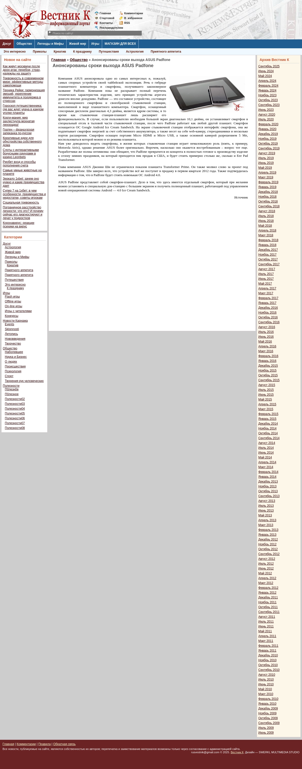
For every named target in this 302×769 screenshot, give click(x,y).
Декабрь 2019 (268, 134)
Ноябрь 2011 (267, 602)
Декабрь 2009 (268, 708)
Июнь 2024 (266, 71)
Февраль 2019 (268, 182)
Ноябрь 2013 (267, 486)
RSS (127, 22)
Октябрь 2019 (268, 143)
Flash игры (12, 296)
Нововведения (15, 339)
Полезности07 (15, 423)
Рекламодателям (109, 27)
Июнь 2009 (266, 732)
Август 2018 (266, 211)
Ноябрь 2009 (267, 713)
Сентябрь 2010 (269, 670)
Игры (95, 43)
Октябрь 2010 (268, 665)
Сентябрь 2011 (269, 612)
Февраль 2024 (268, 85)
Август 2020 (266, 114)
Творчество (13, 343)
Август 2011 (266, 617)
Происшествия (15, 366)
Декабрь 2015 (268, 365)
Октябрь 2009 (268, 718)
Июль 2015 (266, 390)
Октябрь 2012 (268, 549)
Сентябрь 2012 (269, 554)
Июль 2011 (266, 621)
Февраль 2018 (268, 240)
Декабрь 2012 (268, 539)
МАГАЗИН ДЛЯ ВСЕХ (120, 43)
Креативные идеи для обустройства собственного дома (22, 141)
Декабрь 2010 (268, 655)
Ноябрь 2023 (267, 95)
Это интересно (15, 51)
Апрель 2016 (267, 346)
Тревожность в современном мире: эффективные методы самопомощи (23, 81)
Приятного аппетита (166, 51)
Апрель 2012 (267, 578)
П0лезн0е (12, 389)
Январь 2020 (267, 129)
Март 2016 (265, 351)
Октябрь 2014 (268, 433)
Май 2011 (265, 631)
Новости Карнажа (15, 320)
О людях (11, 361)
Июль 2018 (266, 216)
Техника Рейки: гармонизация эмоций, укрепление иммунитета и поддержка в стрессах (24, 95)
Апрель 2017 (267, 288)
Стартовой (107, 18)
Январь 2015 (267, 419)
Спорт (9, 376)
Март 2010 (265, 694)
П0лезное (12, 394)
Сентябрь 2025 (269, 66)
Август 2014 (266, 443)
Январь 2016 (267, 361)
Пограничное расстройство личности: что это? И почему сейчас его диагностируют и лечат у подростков (23, 213)
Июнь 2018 (266, 221)
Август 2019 (266, 153)
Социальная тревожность (21, 202)
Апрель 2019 (267, 172)
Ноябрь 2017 (267, 254)
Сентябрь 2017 (269, 264)
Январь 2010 (267, 703)
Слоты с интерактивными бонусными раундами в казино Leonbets (21, 153)
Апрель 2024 (267, 81)
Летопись (11, 334)
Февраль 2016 (268, 356)
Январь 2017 (267, 303)
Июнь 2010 (266, 684)
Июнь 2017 (266, 279)
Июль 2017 (266, 274)
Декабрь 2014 (268, 423)
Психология (13, 371)
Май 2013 (265, 515)
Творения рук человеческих (24, 381)
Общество (24, 43)
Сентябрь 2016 (269, 322)
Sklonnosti (12, 329)
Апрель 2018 (267, 230)
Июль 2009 (266, 728)
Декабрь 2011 (268, 597)
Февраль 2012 (268, 588)
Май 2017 (265, 283)
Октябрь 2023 (268, 100)
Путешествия (109, 51)
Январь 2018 (267, 245)
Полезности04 (15, 408)
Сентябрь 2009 (269, 723)
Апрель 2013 (267, 520)
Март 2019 (265, 177)
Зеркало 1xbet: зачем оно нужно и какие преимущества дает (23, 182)
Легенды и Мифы (50, 43)
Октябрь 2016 (268, 317)
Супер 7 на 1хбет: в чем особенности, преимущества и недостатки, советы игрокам (24, 194)
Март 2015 (265, 409)
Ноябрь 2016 (267, 312)
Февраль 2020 (268, 124)
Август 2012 (266, 559)
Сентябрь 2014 (269, 438)
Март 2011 (265, 641)
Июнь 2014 (266, 452)
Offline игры (13, 301)
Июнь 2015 (266, 394)
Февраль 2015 (268, 414)
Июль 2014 (266, 448)
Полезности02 (15, 399)
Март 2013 (265, 525)
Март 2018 (265, 235)
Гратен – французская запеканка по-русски (18, 131)
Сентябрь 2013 (269, 496)
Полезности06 (15, 418)
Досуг (7, 43)
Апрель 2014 (267, 462)
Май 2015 (265, 399)
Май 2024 (265, 76)
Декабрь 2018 (268, 192)
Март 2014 (265, 467)
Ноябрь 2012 (267, 544)
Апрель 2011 (267, 636)
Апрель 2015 (267, 404)
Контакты (106, 22)
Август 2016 (266, 327)
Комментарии (133, 13)
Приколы (39, 51)
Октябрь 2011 (268, 607)
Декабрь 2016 (268, 308)
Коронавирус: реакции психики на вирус (18, 224)
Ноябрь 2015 (267, 370)
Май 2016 (265, 341)
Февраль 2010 (268, 699)
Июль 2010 (266, 679)
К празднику (82, 51)
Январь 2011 (267, 650)
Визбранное (133, 18)
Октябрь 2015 (268, 375)
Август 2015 (266, 385)
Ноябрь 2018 (267, 196)
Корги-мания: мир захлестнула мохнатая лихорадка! (19, 121)
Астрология (135, 51)
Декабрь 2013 (268, 481)
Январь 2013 (267, 534)
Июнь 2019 (266, 163)
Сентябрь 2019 (269, 148)
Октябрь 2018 (268, 201)
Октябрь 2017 (268, 259)
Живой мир (77, 43)
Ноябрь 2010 (267, 660)
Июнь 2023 (266, 110)
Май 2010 (265, 689)
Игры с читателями (18, 311)
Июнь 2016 (266, 337)
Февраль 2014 (268, 472)
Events (9, 324)
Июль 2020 (266, 119)
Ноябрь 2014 (267, 428)
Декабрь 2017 (268, 250)
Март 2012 (265, 583)
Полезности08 (15, 428)
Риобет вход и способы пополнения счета (19, 163)
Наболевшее (14, 352)
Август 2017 (266, 269)
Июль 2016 (266, 332)
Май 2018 (265, 225)
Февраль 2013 (268, 530)
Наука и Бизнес (16, 357)
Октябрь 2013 (268, 491)
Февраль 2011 (268, 646)
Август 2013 (266, 501)
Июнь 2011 (266, 626)
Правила (44, 744)
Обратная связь (64, 744)
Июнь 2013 (266, 510)
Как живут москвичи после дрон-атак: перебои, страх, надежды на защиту (22, 70)
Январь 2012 (267, 592)
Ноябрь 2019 (267, 139)
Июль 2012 (266, 563)
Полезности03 (15, 404)
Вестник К (237, 752)
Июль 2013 (266, 505)
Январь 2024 (267, 90)
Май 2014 (265, 457)
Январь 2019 (267, 187)
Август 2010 (266, 674)
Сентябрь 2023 (269, 105)
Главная (105, 13)
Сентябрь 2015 (269, 380)
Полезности (11, 386)
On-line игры (13, 306)
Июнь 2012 (266, 568)
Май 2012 (265, 573)
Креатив (60, 51)
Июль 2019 (266, 158)
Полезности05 (15, 413)
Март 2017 (265, 293)
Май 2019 (265, 168)
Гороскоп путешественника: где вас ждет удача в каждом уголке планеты (23, 109)
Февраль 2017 (268, 298)
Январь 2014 (267, 477)
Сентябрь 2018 (269, 206)
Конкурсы (11, 316)
